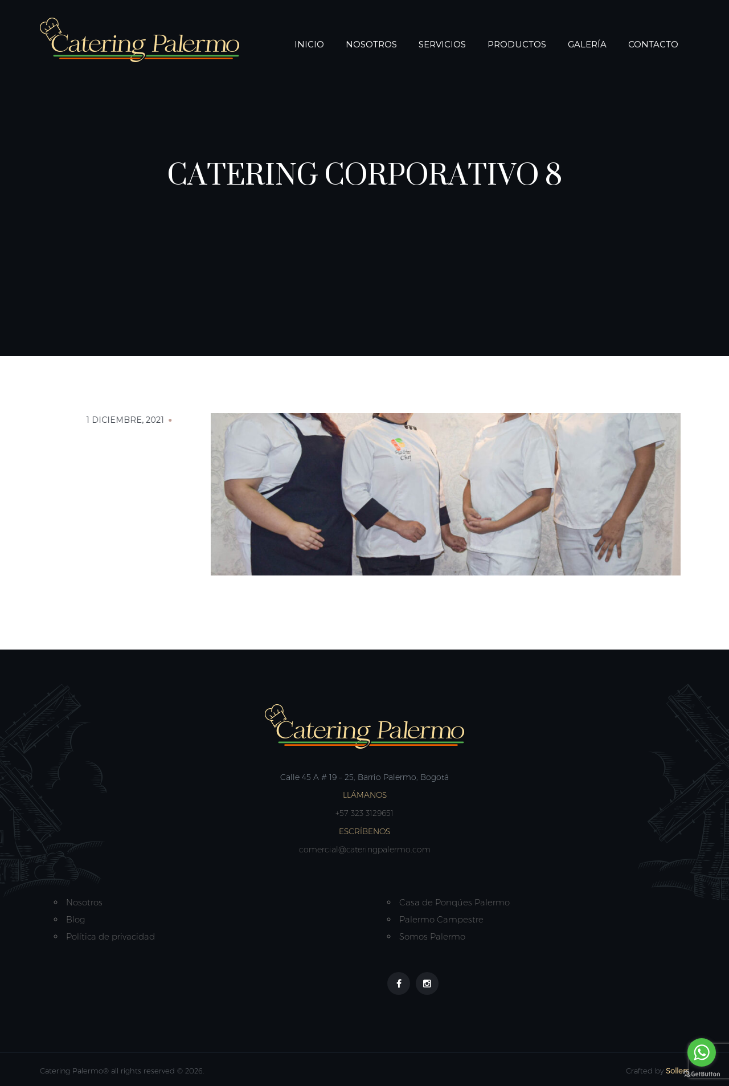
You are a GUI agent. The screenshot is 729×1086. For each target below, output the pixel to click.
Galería (587, 44)
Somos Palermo (432, 936)
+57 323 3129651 (364, 813)
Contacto (653, 44)
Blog (75, 919)
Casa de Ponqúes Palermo (454, 902)
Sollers (677, 1070)
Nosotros (371, 44)
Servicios (442, 44)
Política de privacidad (110, 936)
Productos (517, 44)
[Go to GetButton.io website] (701, 1074)
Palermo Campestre (441, 919)
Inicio (309, 44)
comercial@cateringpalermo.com (365, 849)
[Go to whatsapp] (701, 1052)
